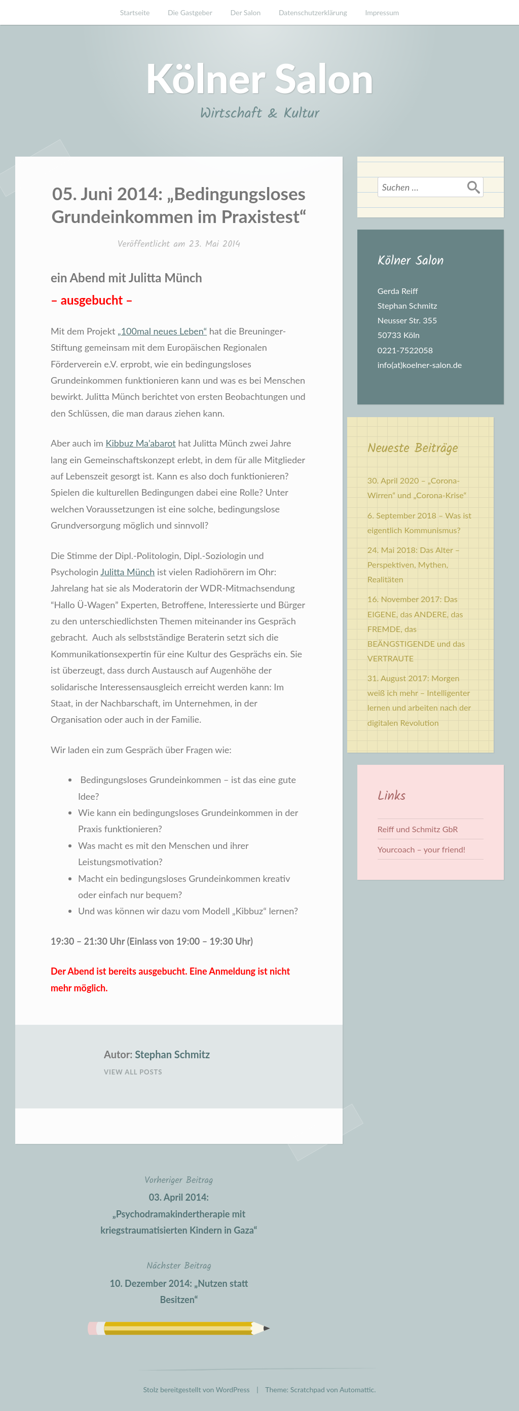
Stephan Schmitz (172, 1054)
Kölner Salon (259, 77)
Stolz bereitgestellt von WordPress (196, 1389)
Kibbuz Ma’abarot (140, 443)
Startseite (135, 12)
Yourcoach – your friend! (421, 849)
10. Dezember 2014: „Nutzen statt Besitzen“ (179, 1281)
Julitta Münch (127, 571)
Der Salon (245, 12)
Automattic (357, 1389)
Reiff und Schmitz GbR (418, 829)
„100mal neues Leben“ (162, 331)
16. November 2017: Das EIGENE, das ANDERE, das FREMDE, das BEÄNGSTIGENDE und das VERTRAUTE (416, 628)
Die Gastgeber (190, 12)
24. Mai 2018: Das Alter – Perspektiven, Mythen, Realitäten (413, 564)
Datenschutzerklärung (313, 12)
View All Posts (133, 1072)
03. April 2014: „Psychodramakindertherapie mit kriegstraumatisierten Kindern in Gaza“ (179, 1204)
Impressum (382, 12)
